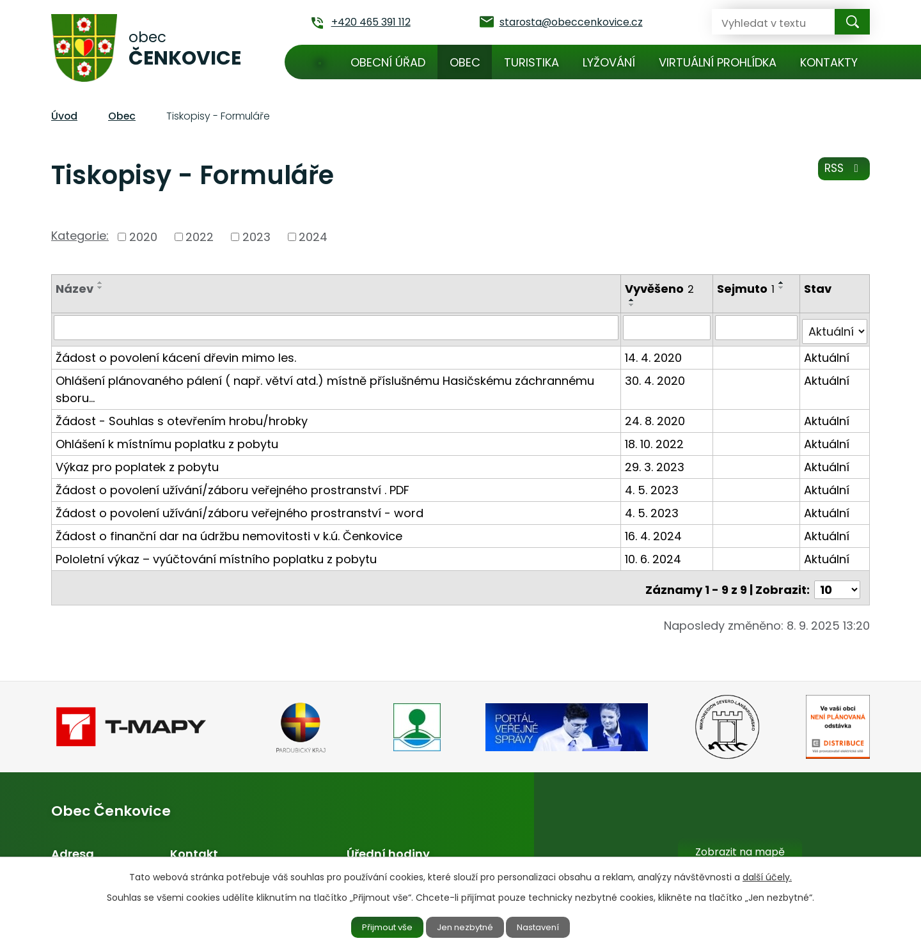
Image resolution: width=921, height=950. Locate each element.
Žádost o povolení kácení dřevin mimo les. (176, 353)
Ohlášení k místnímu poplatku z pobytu (167, 440)
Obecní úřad (387, 62)
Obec (465, 62)
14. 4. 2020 (654, 353)
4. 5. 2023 (653, 486)
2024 (313, 237)
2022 (199, 237)
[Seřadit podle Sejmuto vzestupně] (783, 282)
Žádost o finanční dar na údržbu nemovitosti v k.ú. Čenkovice (229, 532)
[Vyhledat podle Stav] (835, 327)
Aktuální (827, 353)
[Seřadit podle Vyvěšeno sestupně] (633, 305)
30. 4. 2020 (656, 376)
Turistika (531, 62)
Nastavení (548, 926)
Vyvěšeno (660, 289)
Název (74, 289)
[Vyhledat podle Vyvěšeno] (668, 327)
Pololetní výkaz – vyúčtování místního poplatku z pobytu (216, 555)
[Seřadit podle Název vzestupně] (100, 282)
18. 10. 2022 (655, 440)
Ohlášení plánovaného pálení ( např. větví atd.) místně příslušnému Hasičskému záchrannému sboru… (325, 384)
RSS (842, 172)
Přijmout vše (378, 926)
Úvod (320, 62)
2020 (143, 237)
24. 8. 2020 (656, 416)
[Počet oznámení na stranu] (837, 581)
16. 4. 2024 (654, 532)
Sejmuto (747, 289)
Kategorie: (80, 236)
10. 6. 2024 (654, 555)
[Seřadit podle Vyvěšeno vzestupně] (633, 299)
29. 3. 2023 (656, 463)
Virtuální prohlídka (717, 62)
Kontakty (829, 62)
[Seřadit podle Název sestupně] (100, 287)
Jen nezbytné (466, 926)
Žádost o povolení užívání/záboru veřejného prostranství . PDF (232, 486)
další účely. (767, 875)
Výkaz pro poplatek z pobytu (137, 463)
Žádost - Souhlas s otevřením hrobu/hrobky (182, 416)
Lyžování (609, 62)
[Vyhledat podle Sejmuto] (757, 327)
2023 (256, 237)
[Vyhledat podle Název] (337, 327)
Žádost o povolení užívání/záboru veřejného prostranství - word (239, 509)
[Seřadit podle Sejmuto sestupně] (783, 287)
